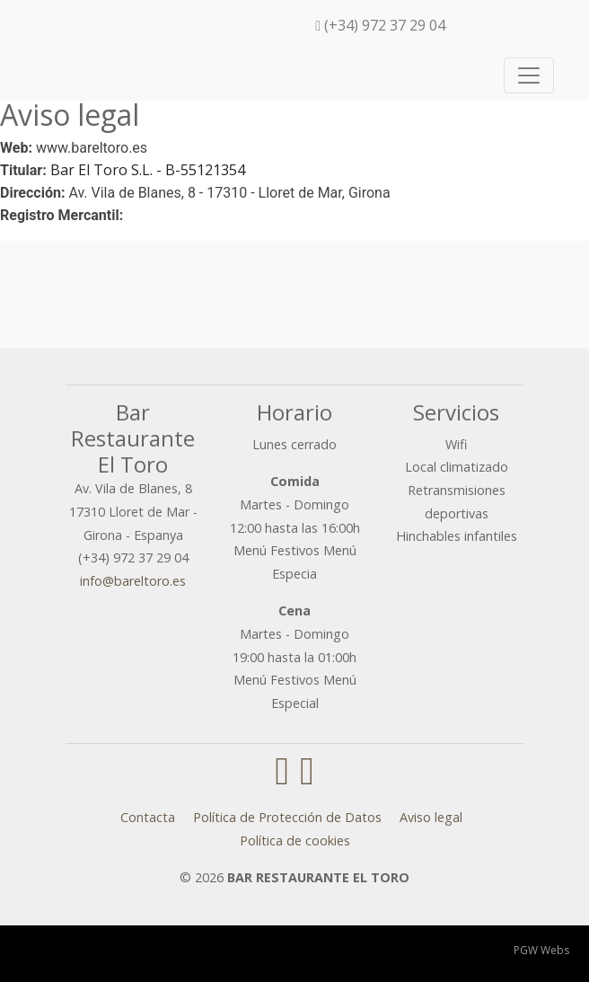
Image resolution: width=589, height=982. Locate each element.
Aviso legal (431, 817)
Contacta (147, 817)
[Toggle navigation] (529, 75)
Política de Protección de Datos (287, 817)
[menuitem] (467, 25)
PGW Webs (541, 950)
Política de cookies (295, 840)
